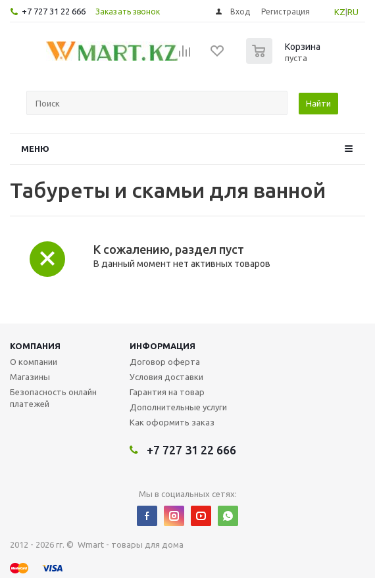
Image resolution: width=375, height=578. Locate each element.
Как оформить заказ (172, 422)
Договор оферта (165, 361)
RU (353, 11)
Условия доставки (166, 376)
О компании (33, 361)
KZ (339, 11)
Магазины (30, 376)
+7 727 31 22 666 (54, 11)
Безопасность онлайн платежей (53, 397)
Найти (318, 103)
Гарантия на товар (167, 392)
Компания (35, 345)
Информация (162, 345)
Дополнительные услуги (178, 407)
